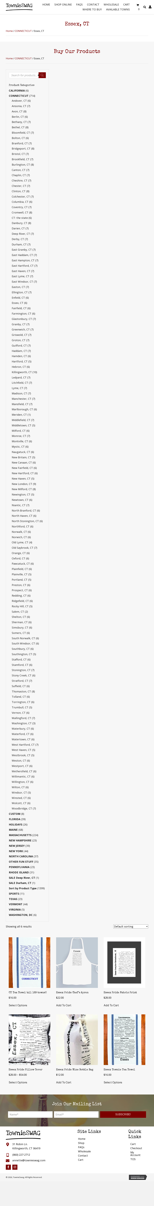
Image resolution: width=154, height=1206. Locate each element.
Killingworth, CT (22, 372)
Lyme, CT (17, 388)
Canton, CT (19, 170)
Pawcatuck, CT (21, 563)
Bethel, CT (18, 127)
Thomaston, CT (21, 691)
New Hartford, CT (23, 473)
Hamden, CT (19, 356)
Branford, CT (20, 143)
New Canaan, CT (22, 462)
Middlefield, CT (21, 420)
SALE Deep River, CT (22, 877)
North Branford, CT (24, 510)
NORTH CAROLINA (21, 856)
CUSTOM (14, 814)
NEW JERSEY (17, 845)
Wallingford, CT (21, 718)
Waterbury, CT (21, 728)
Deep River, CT (21, 233)
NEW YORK (16, 851)
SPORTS (14, 893)
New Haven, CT (21, 478)
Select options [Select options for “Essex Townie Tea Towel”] (113, 1082)
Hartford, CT (20, 361)
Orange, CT (19, 553)
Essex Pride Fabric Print (120, 992)
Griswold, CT (20, 335)
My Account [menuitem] (135, 1154)
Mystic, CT (18, 446)
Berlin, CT (18, 116)
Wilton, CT (18, 787)
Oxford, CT (18, 558)
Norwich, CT (19, 537)
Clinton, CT (19, 191)
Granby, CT (19, 324)
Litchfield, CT (20, 382)
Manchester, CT (21, 398)
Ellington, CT (20, 292)
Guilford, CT (19, 345)
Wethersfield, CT (22, 771)
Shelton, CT (19, 617)
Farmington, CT (21, 313)
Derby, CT (18, 239)
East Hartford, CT (23, 265)
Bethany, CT (19, 122)
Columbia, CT (20, 201)
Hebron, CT (19, 366)
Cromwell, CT (20, 212)
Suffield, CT (19, 686)
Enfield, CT (18, 297)
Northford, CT (20, 526)
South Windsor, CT (23, 643)
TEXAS (13, 899)
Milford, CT (19, 430)
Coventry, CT (20, 207)
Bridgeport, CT (21, 148)
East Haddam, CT (22, 255)
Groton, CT (19, 340)
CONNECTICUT (23, 31)
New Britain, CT (21, 457)
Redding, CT (19, 595)
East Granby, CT (22, 249)
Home (9, 31)
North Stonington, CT (25, 521)
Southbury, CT (21, 649)
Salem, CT (18, 611)
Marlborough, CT (22, 409)
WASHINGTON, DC (21, 915)
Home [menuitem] (81, 1138)
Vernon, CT (19, 712)
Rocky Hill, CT (20, 606)
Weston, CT (19, 760)
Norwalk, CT (19, 532)
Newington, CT (21, 494)
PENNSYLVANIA (19, 867)
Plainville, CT (20, 574)
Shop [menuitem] (81, 1143)
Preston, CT (19, 585)
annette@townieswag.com (28, 1160)
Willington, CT (20, 782)
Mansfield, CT (20, 404)
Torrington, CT (21, 702)
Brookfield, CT (20, 159)
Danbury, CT (19, 223)
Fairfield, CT (19, 308)
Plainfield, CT (20, 569)
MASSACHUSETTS (20, 835)
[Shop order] (130, 926)
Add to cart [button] (63, 1005)
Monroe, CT (19, 436)
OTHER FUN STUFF (21, 861)
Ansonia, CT (19, 106)
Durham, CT (19, 244)
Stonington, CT (21, 670)
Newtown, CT (20, 500)
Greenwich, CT (21, 329)
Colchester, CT (21, 196)
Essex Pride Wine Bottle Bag (74, 1069)
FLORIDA (14, 819)
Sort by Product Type (23, 888)
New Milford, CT (22, 489)
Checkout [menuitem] (136, 1148)
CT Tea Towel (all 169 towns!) (28, 992)
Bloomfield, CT (21, 132)
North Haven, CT (22, 515)
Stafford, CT (19, 659)
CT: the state (20, 218)
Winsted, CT (19, 798)
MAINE (13, 829)
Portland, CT (19, 579)
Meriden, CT (19, 414)
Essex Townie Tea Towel (119, 1069)
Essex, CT (17, 303)
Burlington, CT (21, 164)
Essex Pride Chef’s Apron (72, 992)
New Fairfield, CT (22, 468)
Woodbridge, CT (22, 808)
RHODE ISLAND (19, 872)
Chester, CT (19, 186)
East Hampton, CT (23, 260)
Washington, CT (22, 723)
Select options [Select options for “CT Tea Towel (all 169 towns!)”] (18, 1005)
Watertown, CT (21, 739)
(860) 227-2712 (21, 1154)
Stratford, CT (20, 680)
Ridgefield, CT (20, 601)
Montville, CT (20, 441)
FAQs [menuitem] (81, 1147)
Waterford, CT (21, 734)
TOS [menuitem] (133, 1159)
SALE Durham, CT (20, 883)
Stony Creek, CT (21, 675)
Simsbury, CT (20, 627)
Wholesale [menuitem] (84, 1151)
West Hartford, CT (23, 744)
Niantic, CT (19, 505)
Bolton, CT (18, 138)
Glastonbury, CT (22, 319)
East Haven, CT (21, 271)
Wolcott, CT (19, 803)
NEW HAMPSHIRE (20, 840)
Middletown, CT (21, 425)
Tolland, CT (19, 696)
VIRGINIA (15, 909)
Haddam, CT (19, 351)
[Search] (42, 75)
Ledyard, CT (19, 377)
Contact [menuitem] (83, 1155)
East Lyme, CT (20, 276)
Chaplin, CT (19, 175)
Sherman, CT (20, 622)
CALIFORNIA (17, 90)
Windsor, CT (19, 792)
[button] (123, 1114)
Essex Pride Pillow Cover (25, 1069)
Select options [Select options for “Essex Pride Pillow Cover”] (18, 1082)
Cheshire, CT (19, 180)
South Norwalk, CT (23, 638)
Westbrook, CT (21, 755)
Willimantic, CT (21, 776)
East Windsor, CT (22, 281)
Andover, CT (19, 100)
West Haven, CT (21, 750)
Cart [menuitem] (80, 1159)
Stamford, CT (20, 665)
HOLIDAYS (15, 824)
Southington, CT (22, 654)
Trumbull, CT (20, 707)
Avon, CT (17, 111)
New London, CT (22, 484)
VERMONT (15, 904)
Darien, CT (18, 228)
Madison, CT (19, 393)
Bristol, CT (18, 154)
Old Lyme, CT (20, 542)
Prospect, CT (20, 590)
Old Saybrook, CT (22, 547)
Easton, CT (18, 287)
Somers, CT (19, 633)
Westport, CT (20, 766)
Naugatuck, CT (21, 452)
